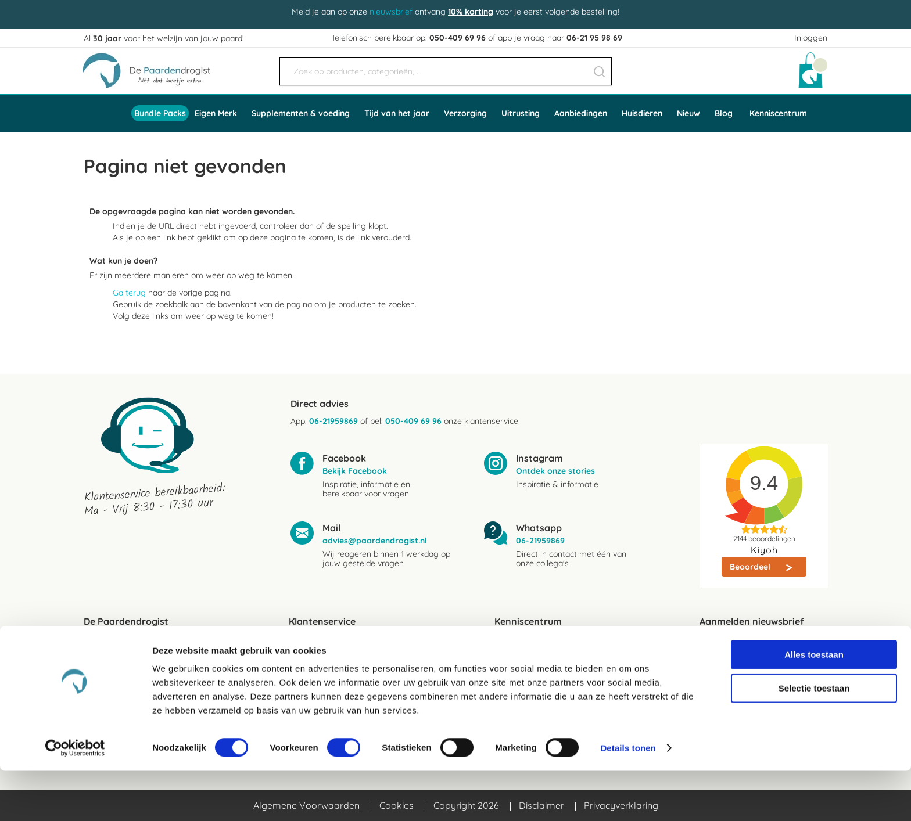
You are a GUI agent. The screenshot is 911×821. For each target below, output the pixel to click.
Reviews (101, 646)
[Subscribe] (763, 674)
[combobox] (445, 71)
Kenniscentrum (778, 113)
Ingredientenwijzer (533, 665)
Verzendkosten (321, 646)
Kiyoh (764, 550)
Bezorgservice (319, 665)
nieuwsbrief (391, 11)
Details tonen (627, 798)
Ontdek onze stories (555, 471)
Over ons (102, 665)
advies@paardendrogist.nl (374, 540)
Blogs (506, 646)
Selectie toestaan (814, 738)
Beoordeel (751, 566)
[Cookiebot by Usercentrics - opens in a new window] (75, 798)
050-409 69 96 (457, 38)
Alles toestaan (814, 705)
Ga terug (129, 292)
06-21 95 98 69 (594, 38)
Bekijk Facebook (354, 471)
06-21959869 (333, 421)
